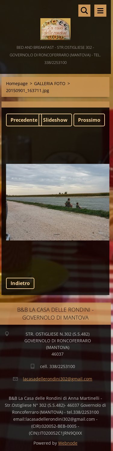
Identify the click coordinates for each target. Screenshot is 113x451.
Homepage (17, 83)
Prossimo (89, 120)
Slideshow (55, 120)
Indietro (20, 283)
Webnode (67, 443)
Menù (100, 11)
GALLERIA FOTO (49, 83)
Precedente (24, 120)
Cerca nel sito (84, 11)
